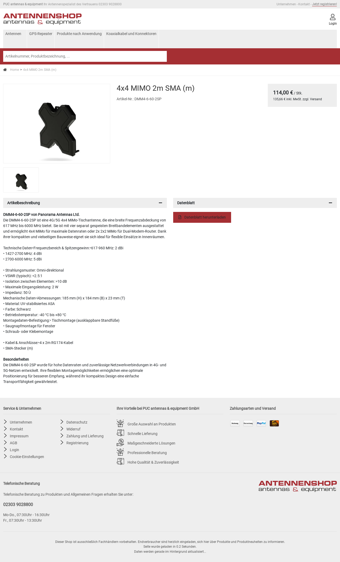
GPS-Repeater (40, 34)
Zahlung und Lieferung (85, 436)
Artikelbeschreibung (23, 203)
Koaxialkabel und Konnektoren (131, 34)
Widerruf (73, 429)
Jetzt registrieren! (324, 4)
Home (11, 70)
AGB (13, 443)
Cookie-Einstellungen (27, 456)
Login (14, 449)
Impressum (19, 436)
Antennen (13, 34)
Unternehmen (286, 4)
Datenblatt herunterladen (202, 217)
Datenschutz (76, 422)
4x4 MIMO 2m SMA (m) (39, 70)
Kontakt (304, 4)
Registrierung (77, 443)
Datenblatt (186, 203)
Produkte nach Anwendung (79, 34)
